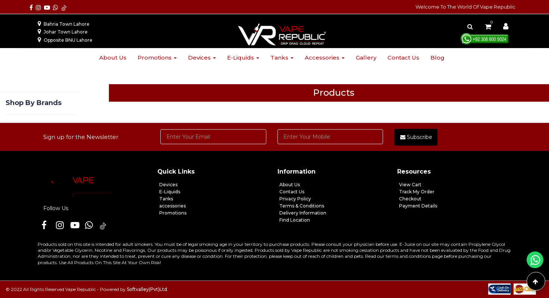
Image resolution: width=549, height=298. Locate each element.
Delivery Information (302, 213)
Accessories (325, 57)
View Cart (410, 184)
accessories (172, 206)
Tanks (282, 57)
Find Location (294, 220)
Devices (202, 57)
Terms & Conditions (301, 206)
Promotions (157, 57)
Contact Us (291, 191)
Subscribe (416, 137)
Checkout (410, 199)
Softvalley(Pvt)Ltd (147, 289)
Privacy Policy (295, 199)
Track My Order (417, 191)
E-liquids (243, 57)
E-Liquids (169, 191)
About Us (289, 184)
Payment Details (418, 206)
